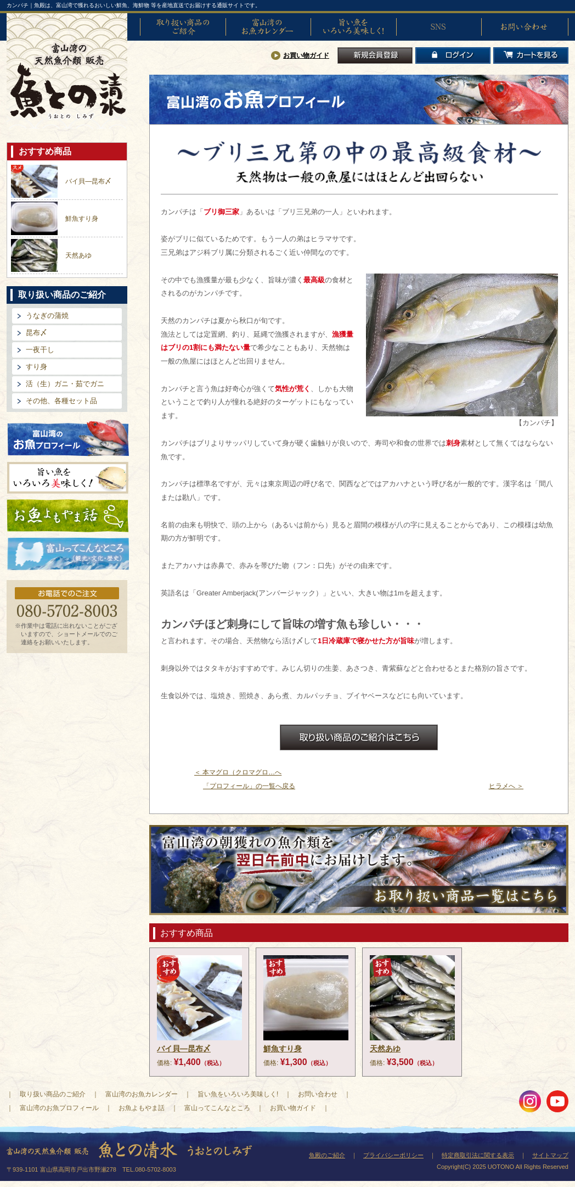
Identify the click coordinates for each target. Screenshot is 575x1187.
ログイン (453, 55)
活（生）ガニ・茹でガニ (65, 384)
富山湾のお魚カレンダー (268, 27)
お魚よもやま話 (68, 515)
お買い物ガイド (306, 55)
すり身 (36, 367)
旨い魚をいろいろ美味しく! (353, 27)
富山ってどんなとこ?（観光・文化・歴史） (68, 554)
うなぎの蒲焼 (47, 315)
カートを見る (530, 55)
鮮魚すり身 (81, 218)
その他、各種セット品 (61, 401)
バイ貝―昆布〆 (88, 181)
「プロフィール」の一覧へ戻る (249, 786)
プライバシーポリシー (393, 1155)
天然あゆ (78, 255)
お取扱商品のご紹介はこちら (359, 737)
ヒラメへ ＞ (506, 786)
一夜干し (40, 349)
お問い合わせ (524, 27)
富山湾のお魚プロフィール (68, 436)
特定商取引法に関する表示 (478, 1155)
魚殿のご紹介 (327, 1155)
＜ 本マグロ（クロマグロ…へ (237, 772)
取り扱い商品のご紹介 (183, 27)
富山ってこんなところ (217, 1108)
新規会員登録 (375, 55)
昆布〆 (36, 332)
